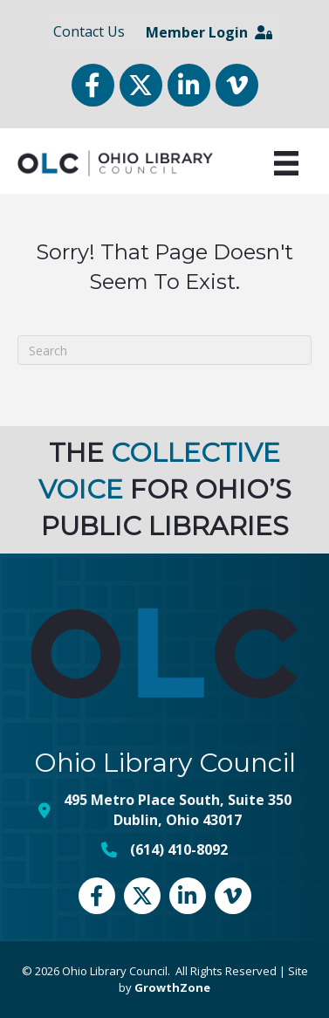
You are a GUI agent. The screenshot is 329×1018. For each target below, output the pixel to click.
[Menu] (286, 163)
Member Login (209, 32)
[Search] (164, 350)
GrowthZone (172, 987)
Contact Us (89, 31)
